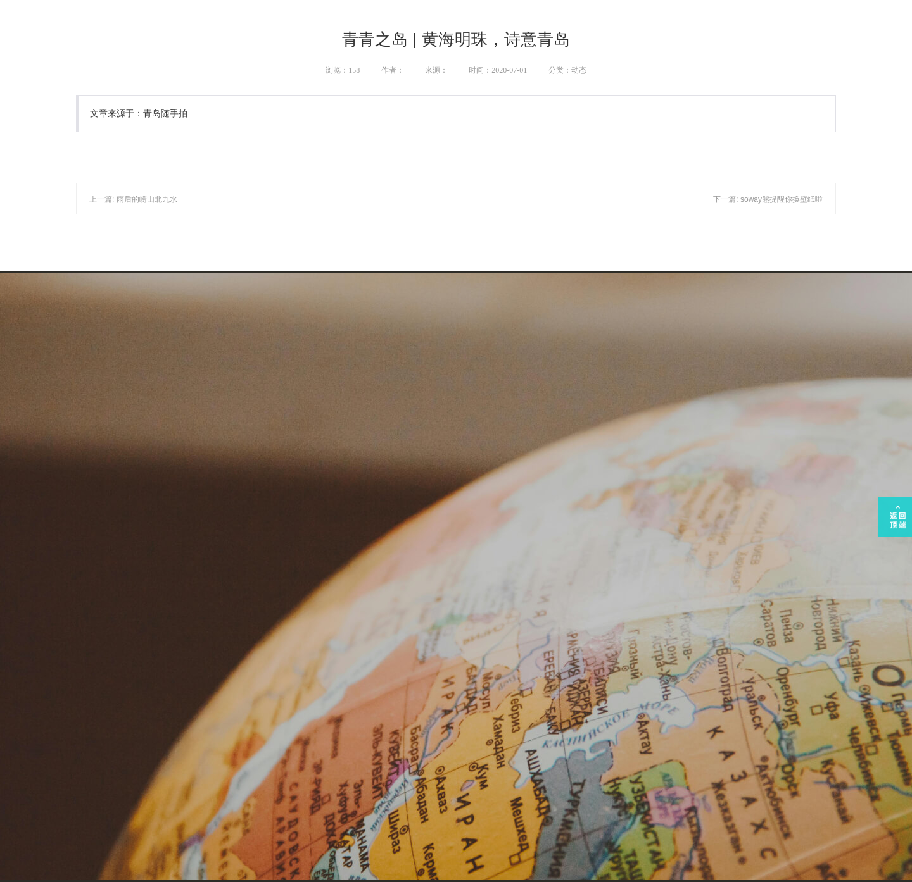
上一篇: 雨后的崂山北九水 (133, 199)
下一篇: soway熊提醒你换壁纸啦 (768, 199)
